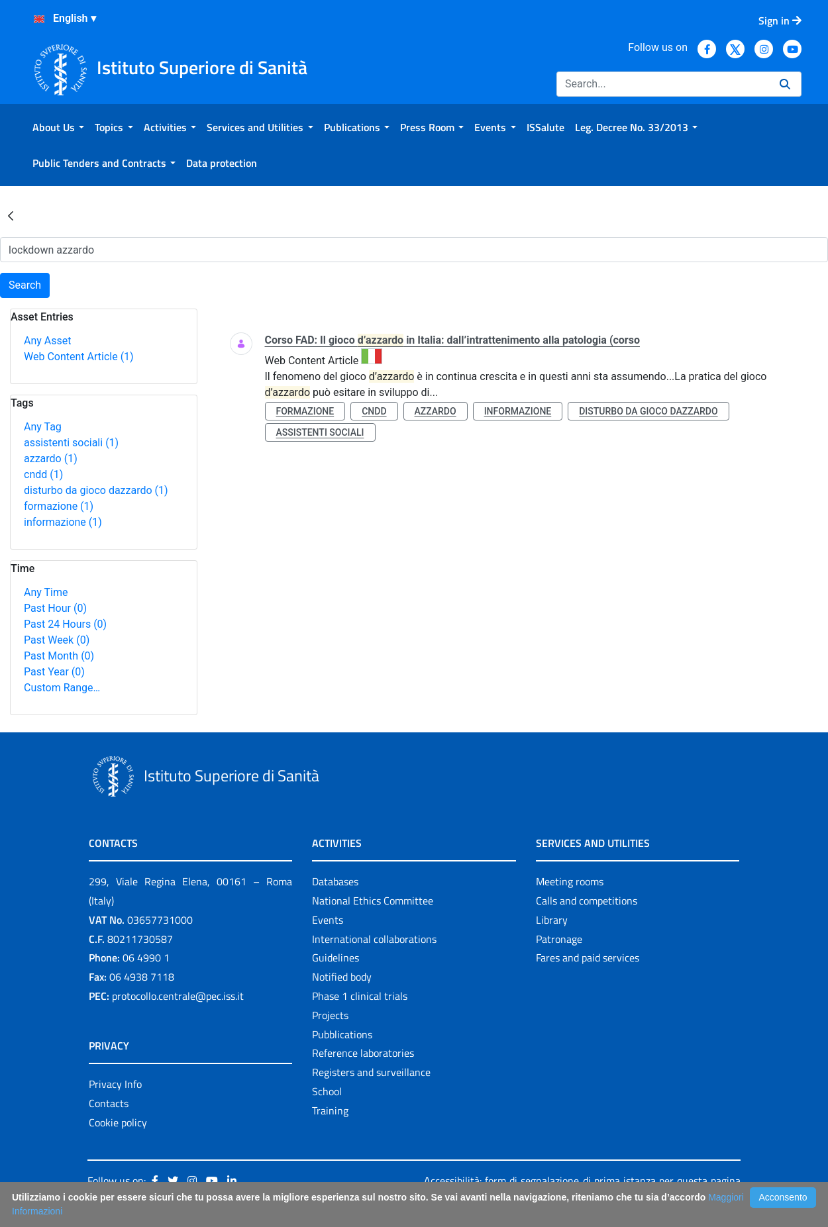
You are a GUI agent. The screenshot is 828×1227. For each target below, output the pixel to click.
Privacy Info (115, 1084)
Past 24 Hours (65, 624)
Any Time (46, 592)
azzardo (51, 458)
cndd (43, 474)
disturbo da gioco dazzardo (96, 490)
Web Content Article (79, 356)
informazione (63, 522)
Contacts (109, 1103)
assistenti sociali (71, 442)
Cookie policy (118, 1122)
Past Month (59, 656)
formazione (58, 506)
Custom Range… (62, 687)
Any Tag (43, 426)
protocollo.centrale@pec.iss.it (178, 996)
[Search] (662, 84)
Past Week (56, 640)
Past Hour (55, 608)
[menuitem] (58, 127)
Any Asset (47, 340)
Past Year (54, 671)
